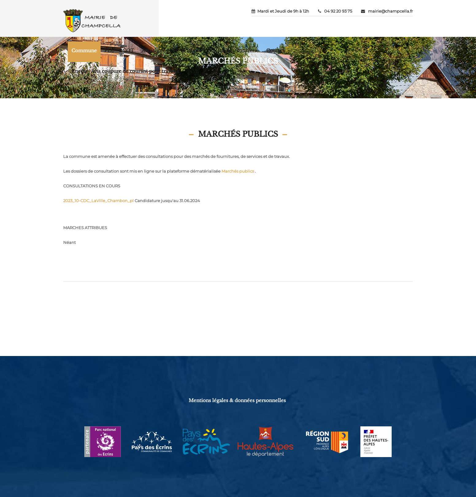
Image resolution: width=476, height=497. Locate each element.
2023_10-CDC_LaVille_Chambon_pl (98, 200)
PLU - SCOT (119, 50)
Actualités (153, 50)
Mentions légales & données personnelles (237, 400)
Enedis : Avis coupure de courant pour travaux (125, 71)
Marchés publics (237, 171)
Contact (275, 50)
